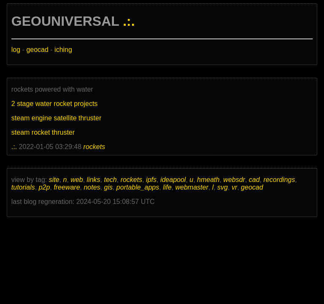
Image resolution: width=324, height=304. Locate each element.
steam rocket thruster (43, 132)
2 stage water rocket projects (54, 103)
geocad (37, 49)
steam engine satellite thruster (56, 118)
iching (63, 49)
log (15, 49)
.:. (129, 21)
